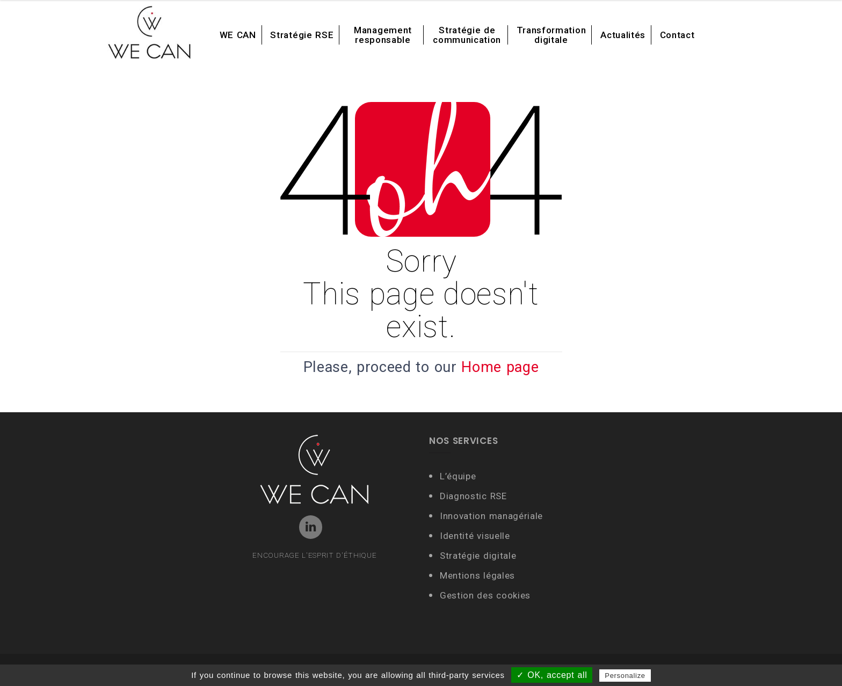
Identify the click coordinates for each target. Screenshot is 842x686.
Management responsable (383, 35)
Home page (500, 367)
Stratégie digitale (478, 555)
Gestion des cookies (485, 595)
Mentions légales (477, 575)
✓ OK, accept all (552, 675)
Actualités (622, 35)
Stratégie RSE (301, 35)
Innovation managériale (491, 515)
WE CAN (238, 35)
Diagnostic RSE (473, 496)
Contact (677, 35)
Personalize (625, 676)
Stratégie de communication (467, 35)
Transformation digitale (551, 35)
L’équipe (458, 476)
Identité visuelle (476, 535)
